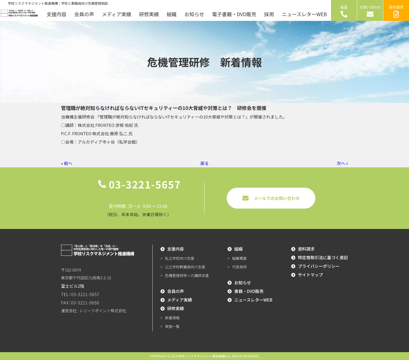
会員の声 (84, 13)
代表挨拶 (239, 266)
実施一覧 (172, 326)
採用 (269, 13)
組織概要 (239, 258)
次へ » (342, 163)
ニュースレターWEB (304, 13)
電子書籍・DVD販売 (234, 13)
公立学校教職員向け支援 (185, 266)
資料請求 (396, 10)
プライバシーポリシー (319, 266)
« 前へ (66, 163)
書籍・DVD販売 (248, 291)
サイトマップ (310, 275)
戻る (204, 163)
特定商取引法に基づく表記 (323, 257)
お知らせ (194, 13)
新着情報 (172, 317)
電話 (344, 10)
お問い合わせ (370, 10)
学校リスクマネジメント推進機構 (201, 356)
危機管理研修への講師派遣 (187, 275)
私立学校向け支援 (179, 258)
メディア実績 (116, 13)
